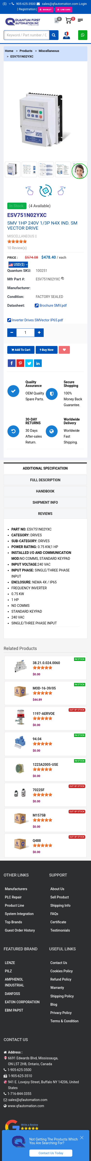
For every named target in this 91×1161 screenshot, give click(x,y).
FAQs (54, 914)
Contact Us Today (51, 1153)
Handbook (45, 491)
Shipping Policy (62, 996)
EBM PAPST (14, 1010)
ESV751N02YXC (21, 56)
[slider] (17, 241)
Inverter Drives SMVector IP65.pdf (35, 320)
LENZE (10, 963)
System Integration (19, 914)
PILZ (8, 971)
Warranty (57, 988)
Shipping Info (60, 905)
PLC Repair (13, 897)
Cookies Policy (61, 971)
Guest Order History (20, 930)
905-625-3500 (23, 4)
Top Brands (13, 922)
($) (7, 4)
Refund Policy (60, 979)
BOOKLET (45, 10)
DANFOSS (12, 994)
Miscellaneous (49, 51)
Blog (53, 1004)
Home (9, 51)
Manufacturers (16, 889)
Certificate (58, 922)
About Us (57, 889)
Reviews (45, 514)
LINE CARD (63, 10)
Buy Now (47, 350)
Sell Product (59, 897)
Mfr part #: (16, 279)
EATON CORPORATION (22, 1002)
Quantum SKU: (19, 270)
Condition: (15, 297)
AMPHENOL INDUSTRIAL (14, 982)
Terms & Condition (64, 1021)
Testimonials (60, 930)
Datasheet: (16, 305)
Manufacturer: (19, 288)
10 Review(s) (17, 248)
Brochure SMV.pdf (50, 305)
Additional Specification (45, 468)
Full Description (45, 480)
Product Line (14, 905)
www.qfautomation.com (26, 1106)
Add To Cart (20, 350)
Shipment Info (45, 502)
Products (26, 51)
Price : (12, 257)
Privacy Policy (61, 1013)
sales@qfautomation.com (57, 4)
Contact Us (58, 963)
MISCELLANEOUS (20, 236)
